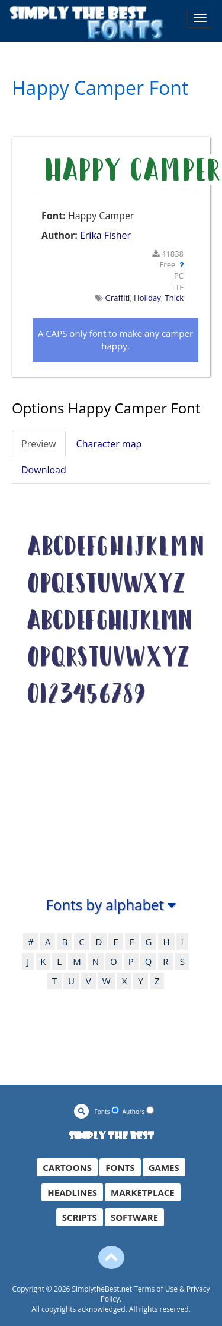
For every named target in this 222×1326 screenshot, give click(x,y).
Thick (174, 297)
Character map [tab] (109, 443)
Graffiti (117, 297)
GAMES (164, 1167)
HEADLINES (72, 1192)
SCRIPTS (79, 1217)
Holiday (147, 297)
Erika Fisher (105, 235)
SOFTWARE (134, 1217)
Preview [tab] (38, 443)
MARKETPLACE (143, 1192)
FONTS (119, 1167)
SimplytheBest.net (102, 1289)
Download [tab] (43, 469)
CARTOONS (67, 1167)
